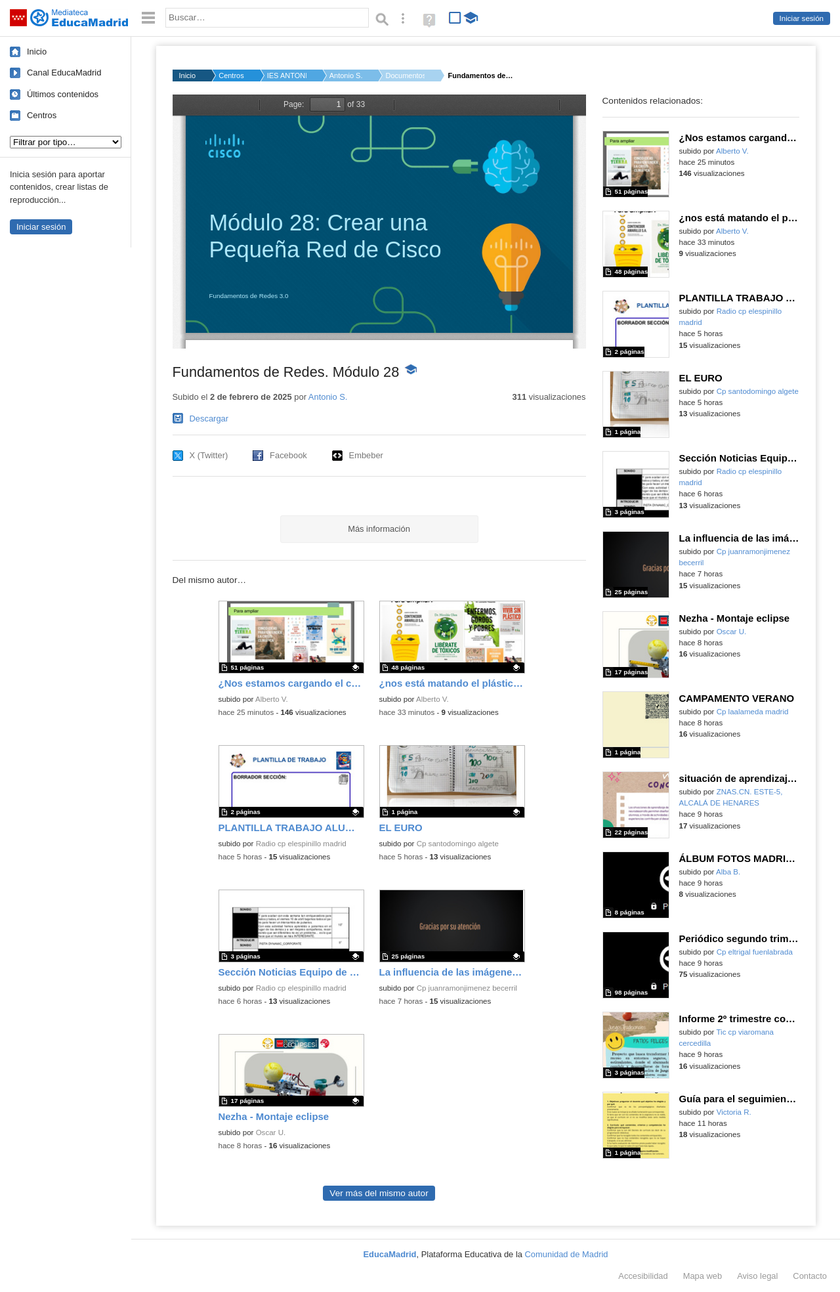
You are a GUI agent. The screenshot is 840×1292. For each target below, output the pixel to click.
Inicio (37, 51)
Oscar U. (271, 1132)
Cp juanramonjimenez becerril (467, 988)
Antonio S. (346, 75)
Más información (379, 529)
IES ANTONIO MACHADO (286, 75)
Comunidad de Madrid (566, 1254)
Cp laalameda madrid (753, 712)
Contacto (810, 1276)
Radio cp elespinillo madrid (301, 844)
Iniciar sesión (802, 18)
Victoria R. (734, 1112)
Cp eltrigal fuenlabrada (755, 952)
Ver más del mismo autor (378, 1193)
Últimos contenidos (62, 94)
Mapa (703, 1276)
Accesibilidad (642, 1276)
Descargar (209, 418)
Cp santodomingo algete (458, 844)
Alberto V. (271, 699)
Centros (41, 115)
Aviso (757, 1276)
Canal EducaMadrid (64, 72)
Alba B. (728, 872)
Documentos (405, 75)
